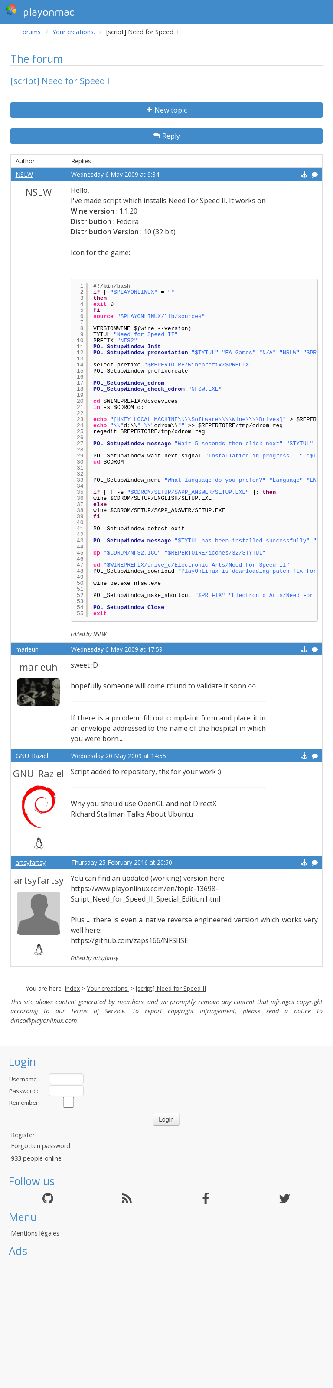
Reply (166, 136)
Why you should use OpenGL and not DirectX (143, 803)
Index (72, 988)
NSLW (24, 174)
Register (23, 1135)
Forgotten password (40, 1146)
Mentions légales (35, 1233)
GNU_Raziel (32, 756)
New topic (167, 110)
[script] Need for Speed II (171, 988)
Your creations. (73, 32)
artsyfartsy (31, 862)
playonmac (39, 10)
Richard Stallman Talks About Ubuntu (132, 814)
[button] (321, 11)
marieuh (27, 649)
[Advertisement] (166, 1323)
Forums (30, 32)
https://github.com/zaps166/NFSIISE (129, 940)
